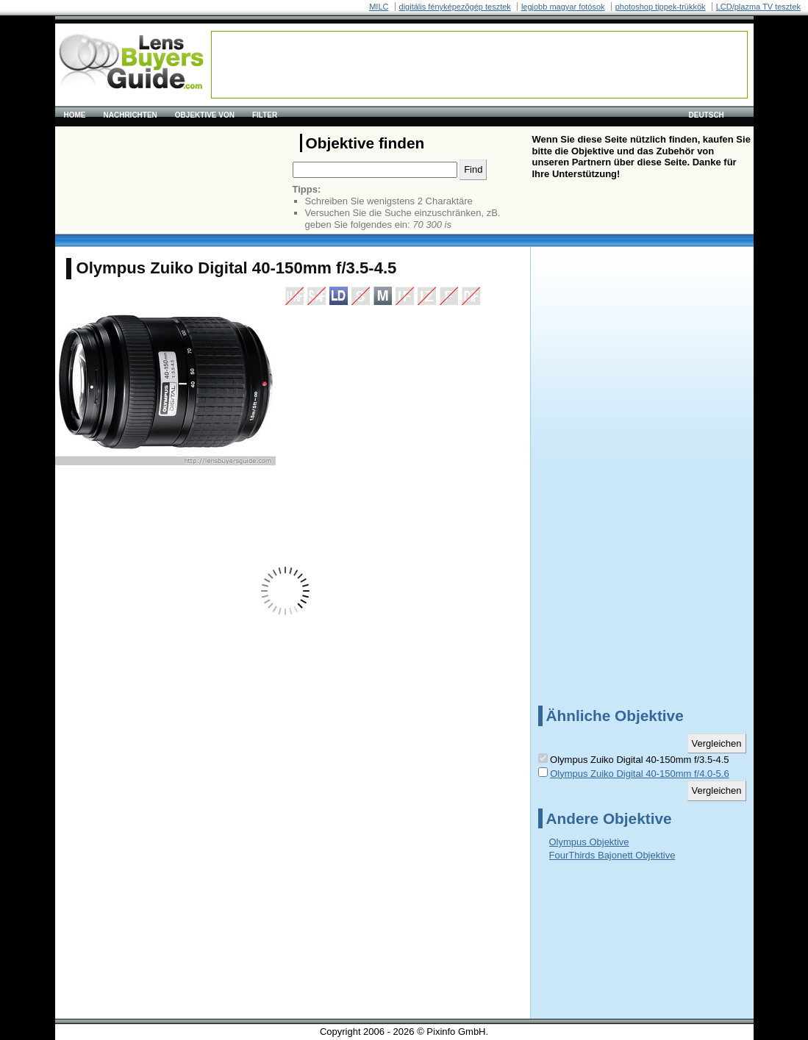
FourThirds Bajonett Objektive (612, 855)
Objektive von (205, 115)
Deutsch (706, 115)
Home (75, 115)
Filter (264, 115)
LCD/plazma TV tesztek (758, 6)
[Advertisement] (479, 65)
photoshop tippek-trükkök (660, 6)
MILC (378, 6)
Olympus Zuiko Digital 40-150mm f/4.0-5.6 (639, 773)
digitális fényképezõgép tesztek (455, 6)
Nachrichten (130, 115)
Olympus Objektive (589, 841)
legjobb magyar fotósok (563, 6)
